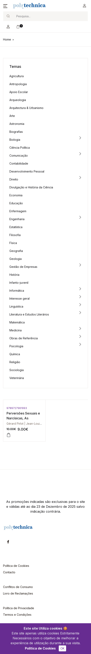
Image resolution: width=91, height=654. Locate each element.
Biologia (14, 139)
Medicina (15, 330)
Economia (15, 195)
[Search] (50, 16)
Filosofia (15, 235)
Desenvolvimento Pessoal (26, 171)
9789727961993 (17, 408)
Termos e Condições (17, 614)
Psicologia (16, 346)
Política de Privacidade (18, 608)
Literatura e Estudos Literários (29, 314)
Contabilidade (18, 163)
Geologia (15, 259)
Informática (16, 290)
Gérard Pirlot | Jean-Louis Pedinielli (30, 423)
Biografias (16, 131)
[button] (5, 6)
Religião (14, 362)
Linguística (16, 306)
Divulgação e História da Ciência (31, 187)
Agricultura (16, 76)
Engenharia (16, 219)
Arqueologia (17, 100)
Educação (16, 203)
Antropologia (18, 84)
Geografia (16, 251)
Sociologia (16, 370)
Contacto (9, 572)
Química (14, 354)
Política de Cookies (40, 648)
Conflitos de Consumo (18, 587)
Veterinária (16, 378)
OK (62, 648)
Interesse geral (19, 298)
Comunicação (18, 155)
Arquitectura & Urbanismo (26, 108)
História (14, 274)
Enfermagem (17, 211)
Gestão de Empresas (23, 266)
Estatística (15, 227)
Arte (12, 116)
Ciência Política (19, 147)
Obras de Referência (23, 338)
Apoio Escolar (18, 92)
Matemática (17, 322)
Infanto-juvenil (18, 282)
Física (13, 243)
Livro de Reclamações (18, 593)
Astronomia (16, 123)
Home (7, 39)
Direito (13, 179)
